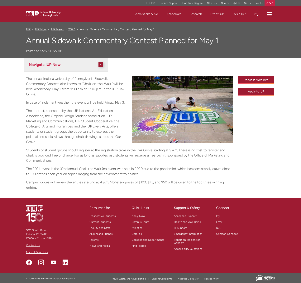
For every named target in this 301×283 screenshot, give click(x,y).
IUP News (57, 29)
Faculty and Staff (99, 228)
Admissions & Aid (146, 14)
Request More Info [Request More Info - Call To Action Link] (256, 80)
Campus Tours (140, 222)
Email (219, 222)
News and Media (99, 245)
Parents (94, 239)
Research (196, 14)
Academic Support (185, 216)
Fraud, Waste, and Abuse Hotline (129, 278)
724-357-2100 (44, 238)
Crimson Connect (227, 234)
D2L (218, 228)
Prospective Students (102, 216)
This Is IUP (239, 14)
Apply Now (138, 216)
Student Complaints (161, 278)
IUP (28, 29)
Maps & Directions (37, 252)
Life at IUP (217, 14)
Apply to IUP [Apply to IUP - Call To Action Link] (256, 91)
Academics (173, 14)
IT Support (180, 228)
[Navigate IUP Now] (67, 64)
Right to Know (211, 278)
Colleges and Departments (148, 239)
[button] (269, 14)
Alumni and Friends (101, 234)
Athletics (137, 228)
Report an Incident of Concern (187, 241)
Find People (139, 245)
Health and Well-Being (187, 222)
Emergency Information (188, 234)
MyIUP (220, 216)
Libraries (137, 234)
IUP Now (40, 29)
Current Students (100, 222)
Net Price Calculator (188, 278)
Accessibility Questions (188, 249)
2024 (71, 29)
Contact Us (33, 245)
